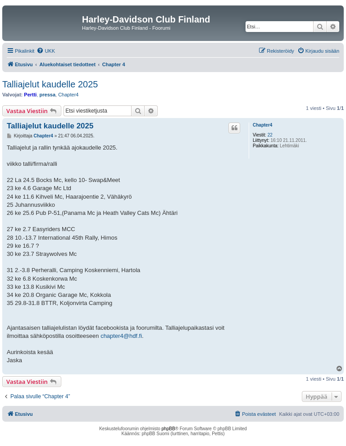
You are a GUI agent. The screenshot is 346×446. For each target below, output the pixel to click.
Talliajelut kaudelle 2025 (50, 84)
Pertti (30, 94)
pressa (47, 94)
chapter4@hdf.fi (121, 335)
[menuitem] (45, 51)
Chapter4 (68, 94)
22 (270, 134)
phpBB (168, 428)
